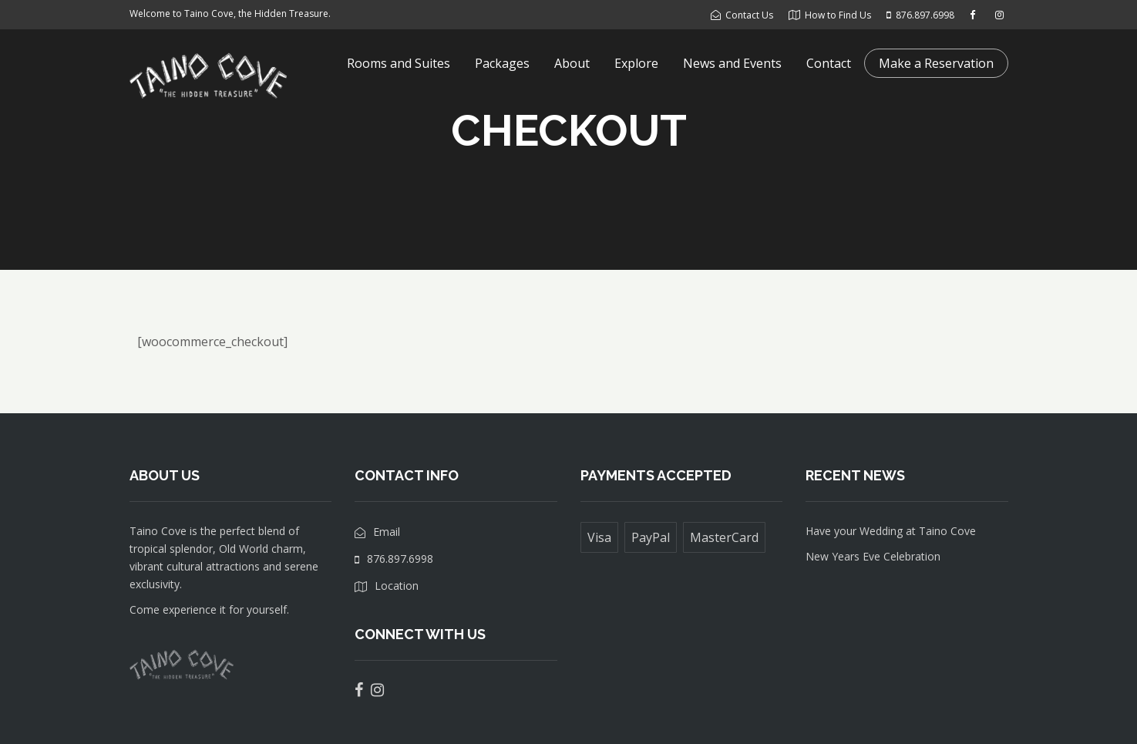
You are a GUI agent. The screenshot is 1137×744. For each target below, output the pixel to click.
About (572, 63)
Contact (828, 63)
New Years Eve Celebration (873, 556)
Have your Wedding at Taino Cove (891, 530)
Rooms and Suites (398, 63)
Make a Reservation (936, 63)
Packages (502, 63)
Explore (636, 63)
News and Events (732, 63)
